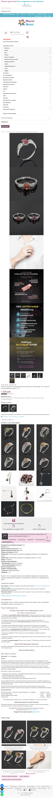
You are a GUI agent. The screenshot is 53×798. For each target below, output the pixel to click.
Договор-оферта (31, 786)
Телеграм (19, 790)
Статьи (25, 788)
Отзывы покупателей (7, 788)
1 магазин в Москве (26, 5)
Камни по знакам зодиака (9, 113)
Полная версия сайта (25, 794)
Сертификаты (38, 16)
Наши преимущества (40, 539)
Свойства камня (22, 539)
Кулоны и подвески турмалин (9, 776)
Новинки (23, 14)
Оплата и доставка (42, 14)
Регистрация (16, 32)
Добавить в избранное (7, 419)
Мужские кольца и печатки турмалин (11, 779)
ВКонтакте (32, 790)
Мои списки (5, 126)
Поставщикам (13, 786)
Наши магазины (31, 14)
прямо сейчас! (35, 711)
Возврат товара (47, 16)
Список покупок (7, 118)
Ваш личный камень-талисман (10, 41)
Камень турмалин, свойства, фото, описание (13, 595)
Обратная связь (32, 788)
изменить (14, 656)
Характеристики (12, 539)
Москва (27, 4)
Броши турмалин (24, 776)
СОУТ (49, 788)
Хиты (18, 14)
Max (25, 790)
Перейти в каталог (31, 709)
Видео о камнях (42, 788)
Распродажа (6, 39)
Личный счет (22, 786)
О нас (49, 14)
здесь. (22, 604)
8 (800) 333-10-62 (6, 11)
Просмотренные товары (9, 14)
